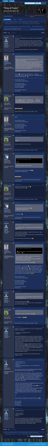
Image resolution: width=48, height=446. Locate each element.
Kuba (5, 359)
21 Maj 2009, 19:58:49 (18, 135)
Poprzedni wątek (33, 29)
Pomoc (35, 443)
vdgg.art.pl (32, 15)
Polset (5, 153)
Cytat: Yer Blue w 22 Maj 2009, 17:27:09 (23, 245)
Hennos (6, 94)
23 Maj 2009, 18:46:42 (18, 359)
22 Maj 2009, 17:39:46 (18, 242)
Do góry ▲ (44, 443)
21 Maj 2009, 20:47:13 (18, 202)
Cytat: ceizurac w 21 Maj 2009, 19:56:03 (23, 137)
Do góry (5, 429)
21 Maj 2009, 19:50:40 (18, 94)
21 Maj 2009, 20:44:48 (18, 184)
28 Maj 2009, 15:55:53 (18, 408)
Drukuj (42, 32)
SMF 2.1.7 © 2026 (5, 443)
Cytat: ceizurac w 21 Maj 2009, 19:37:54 (23, 97)
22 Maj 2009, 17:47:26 (18, 291)
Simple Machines (10, 443)
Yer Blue (6, 36)
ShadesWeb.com (10, 444)
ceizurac (6, 54)
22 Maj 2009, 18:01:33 (18, 308)
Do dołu (5, 32)
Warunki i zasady (39, 443)
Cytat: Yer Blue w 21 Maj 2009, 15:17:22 (23, 56)
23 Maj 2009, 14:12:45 (18, 326)
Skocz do (28, 436)
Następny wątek (41, 29)
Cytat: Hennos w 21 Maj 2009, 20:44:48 (23, 205)
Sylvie (20, 23)
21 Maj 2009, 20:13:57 (18, 153)
